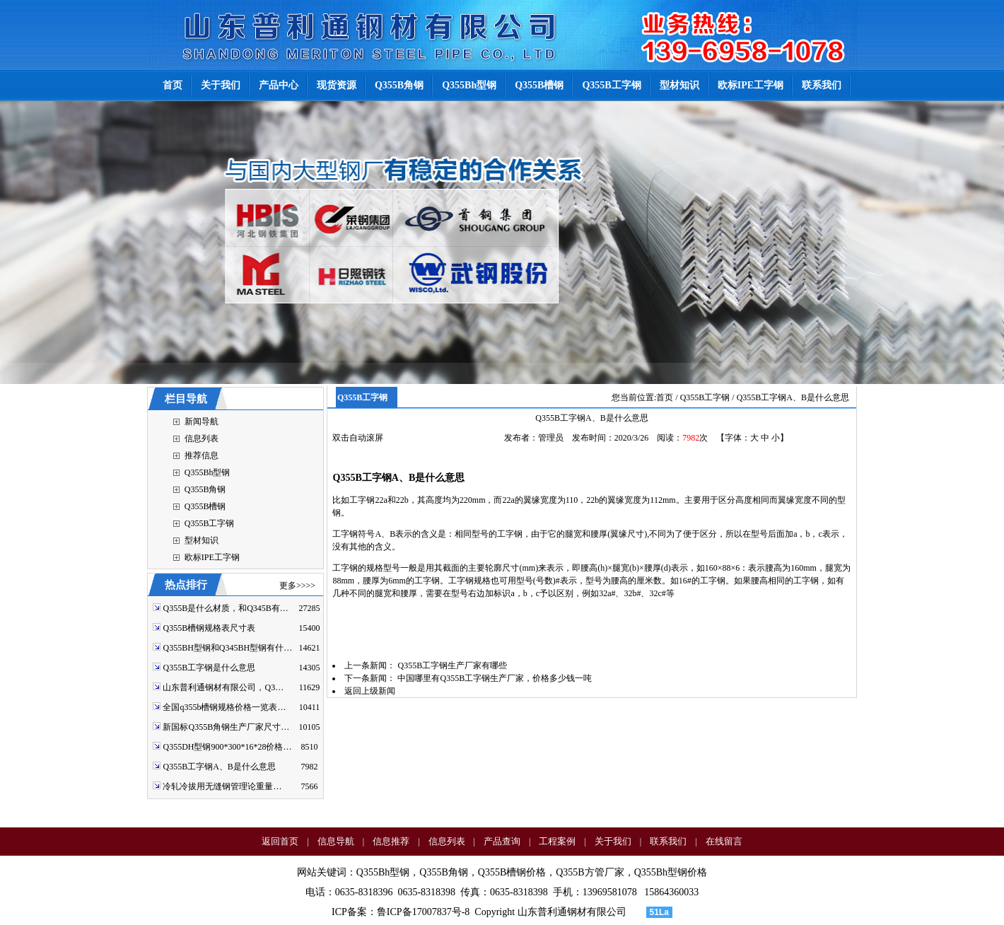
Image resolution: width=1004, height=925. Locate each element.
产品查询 (502, 841)
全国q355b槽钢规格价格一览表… (224, 707)
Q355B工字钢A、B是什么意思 (219, 767)
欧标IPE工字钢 (212, 557)
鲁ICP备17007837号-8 (423, 912)
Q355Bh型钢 (207, 472)
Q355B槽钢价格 (512, 872)
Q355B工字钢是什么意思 (209, 668)
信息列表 (201, 438)
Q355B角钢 (205, 489)
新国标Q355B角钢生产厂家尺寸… (226, 727)
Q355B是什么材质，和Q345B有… (225, 608)
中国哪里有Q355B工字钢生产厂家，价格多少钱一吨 (494, 678)
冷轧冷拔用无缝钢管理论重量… (222, 786)
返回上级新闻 (369, 691)
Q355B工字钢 (210, 523)
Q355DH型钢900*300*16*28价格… (227, 747)
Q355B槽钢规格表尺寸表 (209, 628)
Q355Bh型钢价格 (670, 872)
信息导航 (335, 841)
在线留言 (724, 841)
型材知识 (201, 540)
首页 (664, 397)
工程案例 (557, 841)
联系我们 (668, 841)
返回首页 (280, 841)
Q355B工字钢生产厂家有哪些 (452, 665)
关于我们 (613, 841)
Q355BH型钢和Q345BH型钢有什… (227, 648)
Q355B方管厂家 (590, 872)
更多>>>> (297, 586)
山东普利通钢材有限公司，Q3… (223, 687)
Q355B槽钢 (205, 506)
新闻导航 (201, 421)
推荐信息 (201, 455)
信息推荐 (391, 841)
